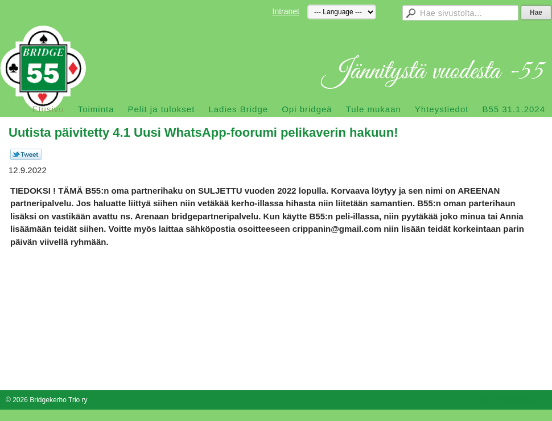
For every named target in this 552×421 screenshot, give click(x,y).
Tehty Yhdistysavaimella (509, 400)
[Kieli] (341, 12)
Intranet (286, 11)
